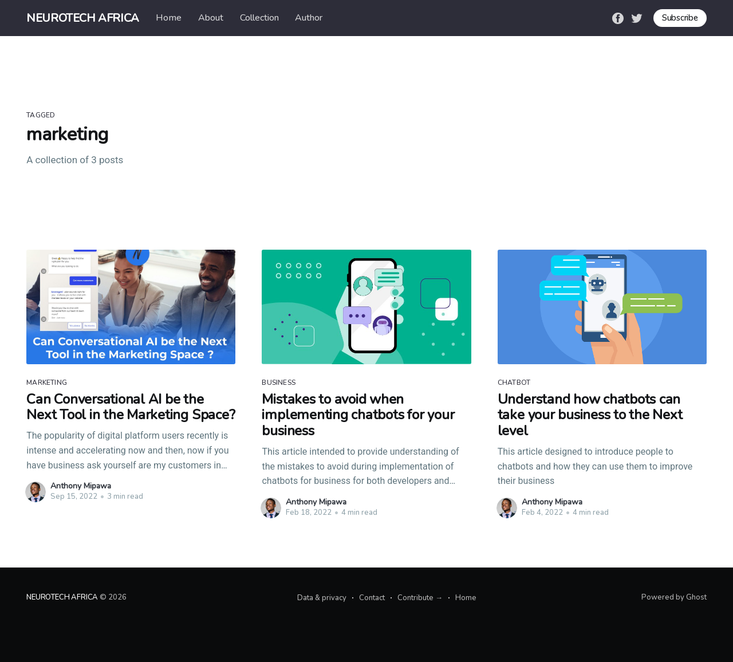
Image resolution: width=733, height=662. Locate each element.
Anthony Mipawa (80, 485)
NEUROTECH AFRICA (82, 18)
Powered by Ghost (674, 597)
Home (169, 17)
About (210, 17)
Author (308, 17)
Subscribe (680, 17)
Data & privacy (321, 598)
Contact (372, 598)
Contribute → (420, 598)
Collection (259, 17)
